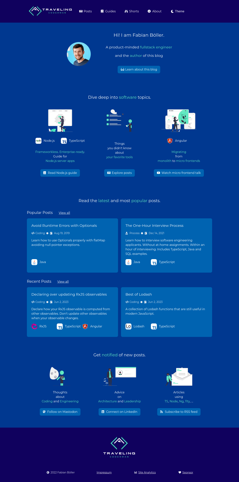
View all (64, 213)
